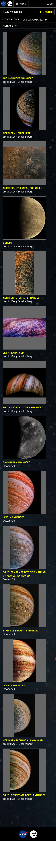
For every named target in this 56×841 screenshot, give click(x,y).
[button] (35, 19)
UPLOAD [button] (47, 12)
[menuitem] (21, 3)
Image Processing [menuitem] (12, 12)
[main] (28, 420)
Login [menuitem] (50, 3)
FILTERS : (8, 26)
